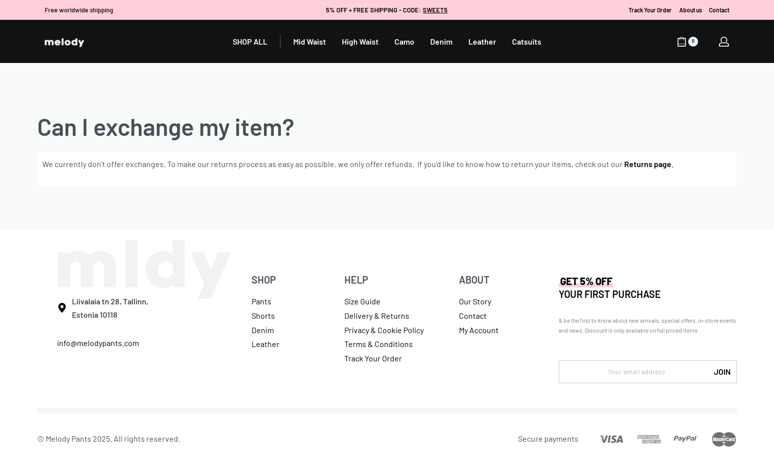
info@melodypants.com (98, 343)
